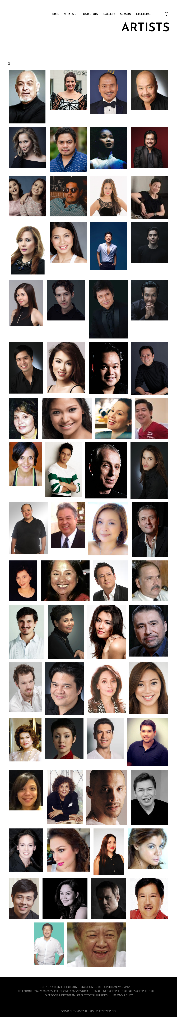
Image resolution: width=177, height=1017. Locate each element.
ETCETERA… (143, 14)
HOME (55, 14)
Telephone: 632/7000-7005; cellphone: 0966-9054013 (53, 991)
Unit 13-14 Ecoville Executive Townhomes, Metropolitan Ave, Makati (86, 987)
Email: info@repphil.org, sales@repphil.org (124, 991)
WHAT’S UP (71, 14)
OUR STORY (91, 14)
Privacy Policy (123, 995)
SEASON (125, 14)
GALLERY (109, 14)
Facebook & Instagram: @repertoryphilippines (76, 995)
